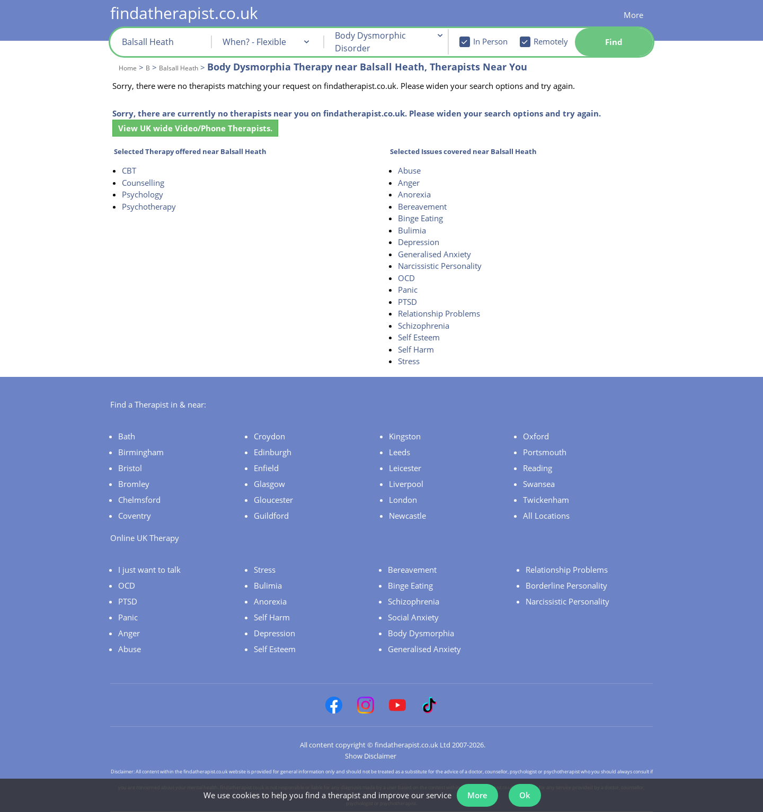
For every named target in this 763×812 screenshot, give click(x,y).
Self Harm (416, 349)
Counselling (143, 182)
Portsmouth (544, 452)
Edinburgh (272, 452)
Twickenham (546, 499)
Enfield (266, 468)
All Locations (546, 515)
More (633, 15)
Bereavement (422, 206)
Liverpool (406, 484)
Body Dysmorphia (421, 633)
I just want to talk (149, 569)
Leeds (399, 452)
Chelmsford (139, 499)
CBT (129, 170)
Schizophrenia (423, 325)
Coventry (134, 515)
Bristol (130, 468)
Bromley (133, 484)
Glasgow (269, 484)
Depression (418, 242)
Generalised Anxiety (434, 254)
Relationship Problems (439, 313)
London (403, 499)
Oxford (536, 436)
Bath (126, 436)
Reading (537, 468)
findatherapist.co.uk (184, 13)
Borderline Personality (566, 585)
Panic (408, 289)
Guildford (271, 515)
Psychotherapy (149, 206)
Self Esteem (419, 337)
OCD (406, 278)
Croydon (269, 436)
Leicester (405, 468)
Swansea (539, 484)
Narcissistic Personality (440, 265)
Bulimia (412, 230)
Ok (524, 795)
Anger (409, 182)
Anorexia (414, 194)
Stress (409, 361)
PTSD (407, 301)
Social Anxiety (413, 617)
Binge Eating (420, 218)
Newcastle (407, 515)
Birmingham (141, 452)
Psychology (142, 194)
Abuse (409, 170)
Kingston (405, 436)
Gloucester (273, 499)
